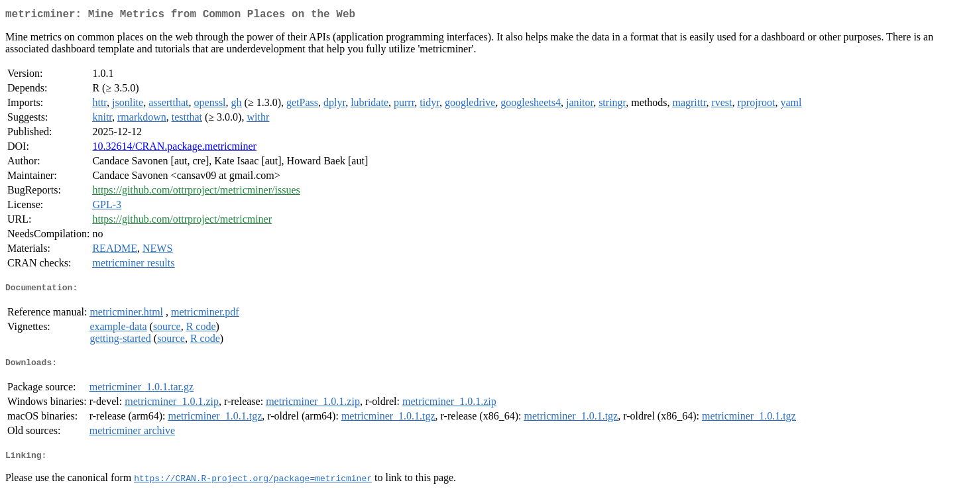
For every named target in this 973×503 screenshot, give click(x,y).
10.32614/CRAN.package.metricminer (174, 148)
